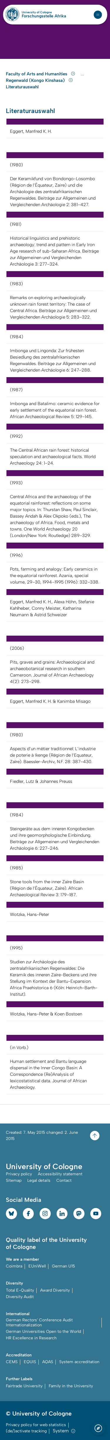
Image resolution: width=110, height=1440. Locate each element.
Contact (64, 1180)
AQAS (47, 1361)
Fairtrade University (24, 1385)
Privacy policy (19, 1173)
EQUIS (30, 1361)
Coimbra (14, 1266)
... (83, 74)
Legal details (38, 1180)
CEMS (12, 1361)
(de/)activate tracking (26, 1431)
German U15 (63, 1266)
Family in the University (71, 1385)
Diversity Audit (20, 1296)
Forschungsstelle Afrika (44, 16)
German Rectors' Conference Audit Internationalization (39, 1323)
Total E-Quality (20, 1290)
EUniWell (37, 1266)
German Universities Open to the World (43, 1331)
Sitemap (13, 1180)
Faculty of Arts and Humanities (41, 74)
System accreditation (79, 1361)
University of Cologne (44, 12)
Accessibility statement (60, 1173)
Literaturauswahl (22, 87)
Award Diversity (55, 1290)
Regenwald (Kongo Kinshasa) (39, 80)
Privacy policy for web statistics (36, 1424)
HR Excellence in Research (31, 1337)
